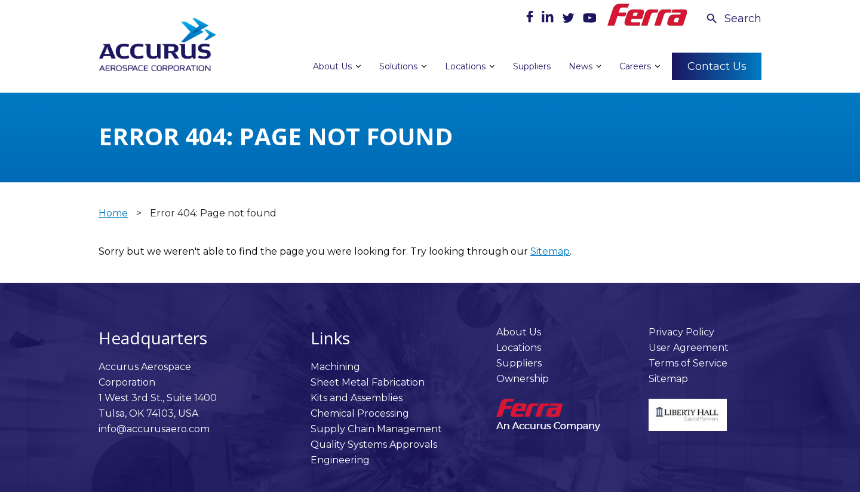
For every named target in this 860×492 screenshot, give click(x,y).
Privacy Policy (681, 332)
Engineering (340, 460)
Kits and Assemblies (357, 398)
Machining (335, 366)
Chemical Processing (360, 413)
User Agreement (689, 347)
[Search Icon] (733, 18)
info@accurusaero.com (154, 429)
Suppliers (519, 363)
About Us (518, 332)
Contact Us (717, 65)
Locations (518, 347)
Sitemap (550, 251)
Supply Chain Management (376, 429)
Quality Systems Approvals (374, 444)
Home (113, 213)
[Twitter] (569, 19)
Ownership (522, 378)
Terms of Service (688, 363)
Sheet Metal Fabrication (368, 382)
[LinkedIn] (549, 19)
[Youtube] (589, 19)
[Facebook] (531, 19)
